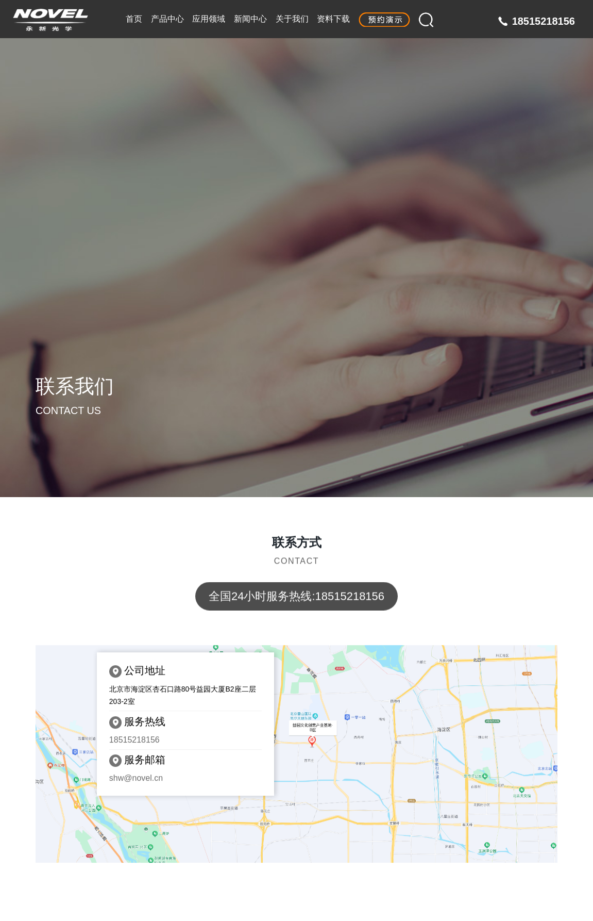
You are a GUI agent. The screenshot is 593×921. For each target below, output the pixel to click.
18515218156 (543, 21)
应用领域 (208, 18)
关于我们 (292, 18)
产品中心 (167, 18)
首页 (134, 18)
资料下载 (333, 18)
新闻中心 (250, 18)
